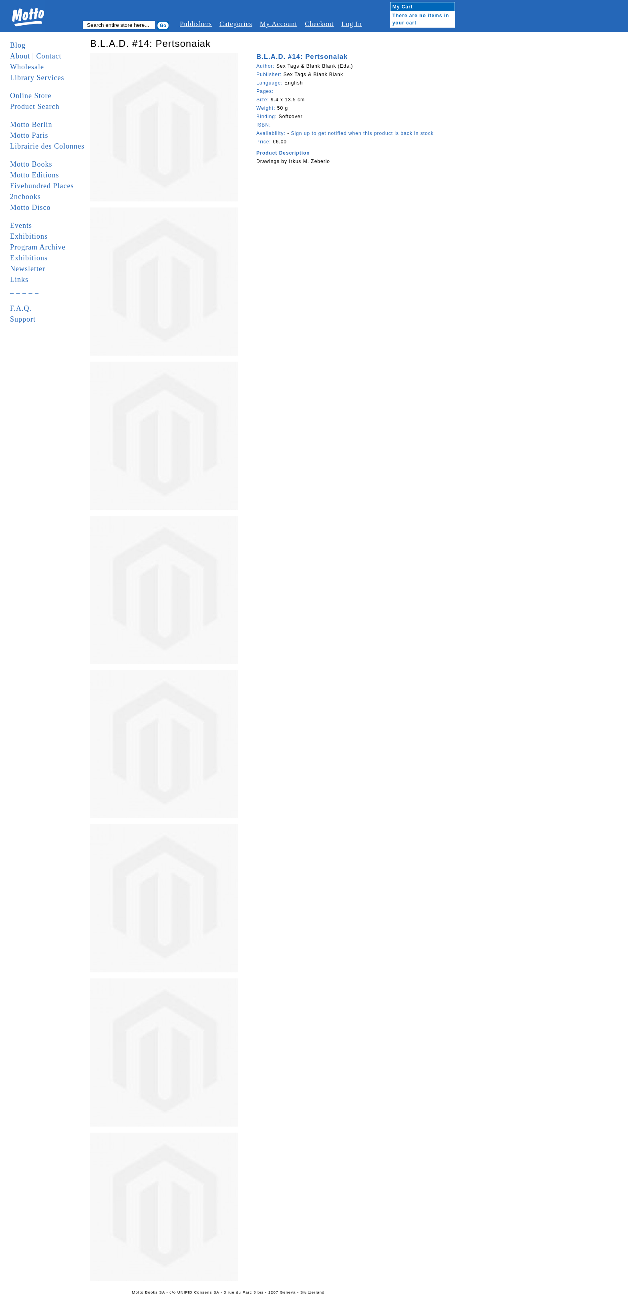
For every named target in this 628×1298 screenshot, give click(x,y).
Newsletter (27, 269)
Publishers (196, 24)
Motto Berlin (31, 125)
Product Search (34, 107)
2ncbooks (25, 197)
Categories (235, 24)
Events (21, 225)
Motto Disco (30, 207)
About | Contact (36, 56)
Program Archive (37, 247)
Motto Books (31, 164)
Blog (18, 45)
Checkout (319, 24)
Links (19, 280)
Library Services (37, 78)
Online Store (31, 96)
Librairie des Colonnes (47, 146)
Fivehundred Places (42, 186)
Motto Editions (34, 175)
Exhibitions (29, 236)
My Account (278, 24)
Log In (351, 24)
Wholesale (27, 67)
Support (23, 319)
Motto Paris (29, 135)
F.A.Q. (21, 308)
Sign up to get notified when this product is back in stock (362, 133)
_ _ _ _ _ (24, 290)
